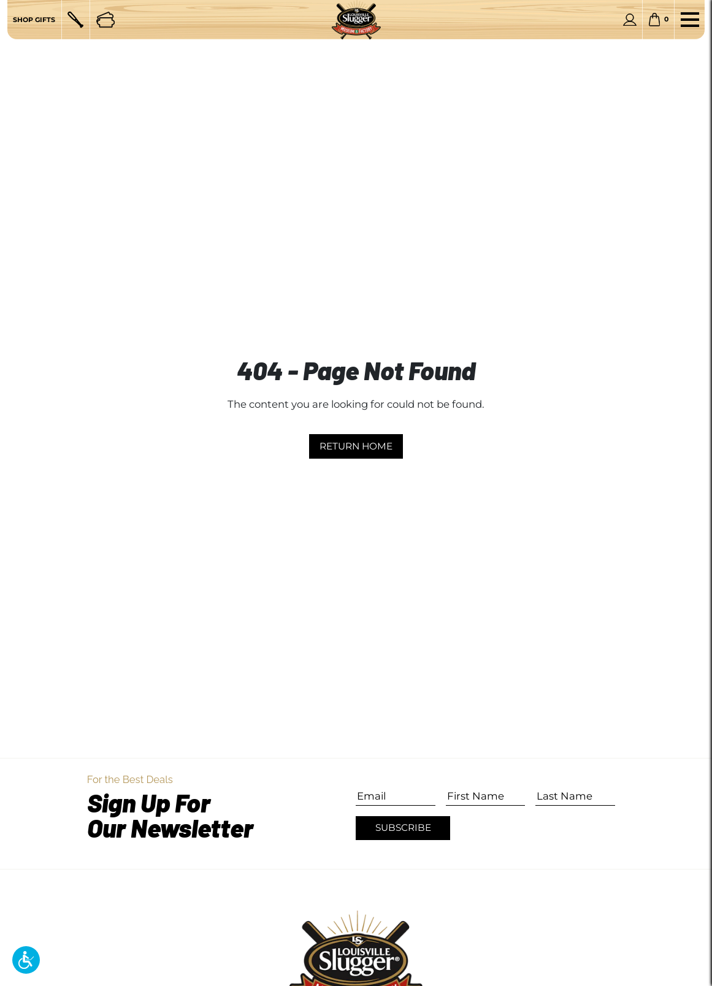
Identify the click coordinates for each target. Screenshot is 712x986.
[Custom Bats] (75, 19)
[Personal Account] (630, 19)
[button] (26, 960)
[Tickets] (105, 20)
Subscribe (403, 827)
